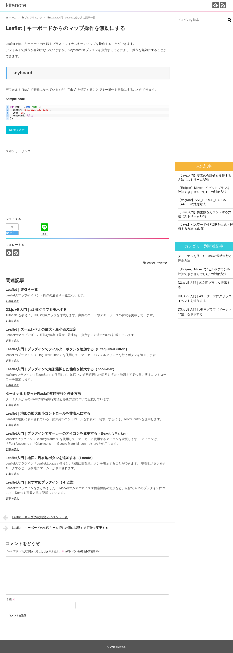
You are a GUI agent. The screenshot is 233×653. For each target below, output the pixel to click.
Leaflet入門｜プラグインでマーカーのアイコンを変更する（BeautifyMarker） (68, 433)
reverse (161, 263)
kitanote (16, 5)
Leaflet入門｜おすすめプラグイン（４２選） (41, 482)
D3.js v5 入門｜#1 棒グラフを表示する (36, 310)
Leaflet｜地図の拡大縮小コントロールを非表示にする (48, 413)
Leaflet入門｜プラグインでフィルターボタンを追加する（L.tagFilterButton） (67, 349)
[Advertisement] (38, 181)
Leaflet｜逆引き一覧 (22, 290)
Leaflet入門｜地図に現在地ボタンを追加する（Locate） (50, 458)
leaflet (151, 263)
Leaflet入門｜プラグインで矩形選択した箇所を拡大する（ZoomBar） (61, 369)
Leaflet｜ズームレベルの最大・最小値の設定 (41, 329)
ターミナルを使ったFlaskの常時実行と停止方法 (43, 394)
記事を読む (12, 301)
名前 (11, 599)
